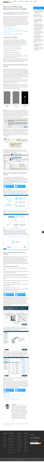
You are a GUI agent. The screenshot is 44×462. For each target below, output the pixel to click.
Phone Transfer (20, 443)
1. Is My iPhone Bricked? (7, 27)
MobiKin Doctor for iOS (14, 287)
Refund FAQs (26, 443)
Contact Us (5, 438)
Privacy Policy (25, 458)
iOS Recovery (13, 423)
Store (4, 441)
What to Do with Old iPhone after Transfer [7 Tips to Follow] (38, 28)
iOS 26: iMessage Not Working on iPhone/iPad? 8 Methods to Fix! (38, 11)
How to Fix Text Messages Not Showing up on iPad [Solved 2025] (39, 25)
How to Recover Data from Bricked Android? (11, 399)
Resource (8, 423)
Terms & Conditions (32, 458)
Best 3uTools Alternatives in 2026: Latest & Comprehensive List (38, 16)
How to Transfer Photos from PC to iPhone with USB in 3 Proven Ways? (39, 41)
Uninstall (5, 446)
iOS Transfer (19, 441)
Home (4, 423)
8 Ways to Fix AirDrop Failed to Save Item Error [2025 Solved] (38, 48)
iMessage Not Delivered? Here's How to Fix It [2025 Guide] (38, 36)
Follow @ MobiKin (9, 14)
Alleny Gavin (18, 12)
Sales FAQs (26, 441)
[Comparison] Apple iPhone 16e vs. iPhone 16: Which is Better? (38, 32)
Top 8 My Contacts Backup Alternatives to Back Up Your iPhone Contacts (38, 21)
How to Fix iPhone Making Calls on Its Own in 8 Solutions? (39, 45)
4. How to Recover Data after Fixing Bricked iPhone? (13, 34)
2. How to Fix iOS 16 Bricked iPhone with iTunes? (12, 29)
